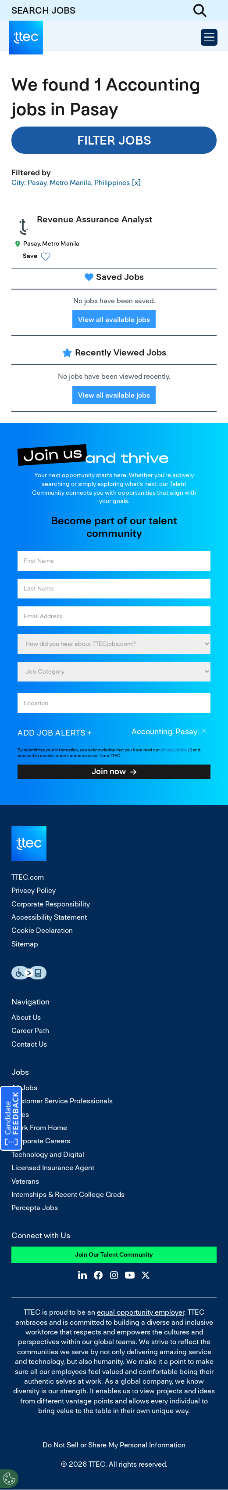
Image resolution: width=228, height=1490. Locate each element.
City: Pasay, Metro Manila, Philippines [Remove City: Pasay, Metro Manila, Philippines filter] (70, 182)
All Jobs (24, 1087)
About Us (26, 1017)
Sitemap (24, 944)
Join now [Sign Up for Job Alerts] (109, 771)
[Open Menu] (209, 37)
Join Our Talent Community (114, 1254)
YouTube (130, 1275)
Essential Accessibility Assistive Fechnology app (28, 972)
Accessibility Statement (49, 917)
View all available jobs (114, 319)
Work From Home (39, 1127)
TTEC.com (27, 877)
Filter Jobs (114, 140)
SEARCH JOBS (43, 10)
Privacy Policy (33, 890)
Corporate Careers (40, 1141)
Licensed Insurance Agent (52, 1167)
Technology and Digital (47, 1154)
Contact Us (29, 1044)
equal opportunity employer (140, 1312)
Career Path (30, 1030)
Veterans (25, 1181)
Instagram (114, 1275)
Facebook (98, 1275)
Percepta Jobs (34, 1207)
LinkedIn (82, 1275)
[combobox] (114, 703)
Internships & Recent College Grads (68, 1194)
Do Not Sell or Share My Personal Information (114, 1445)
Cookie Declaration (42, 930)
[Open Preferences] (9, 1478)
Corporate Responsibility (50, 904)
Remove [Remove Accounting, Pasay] (203, 732)
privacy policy (173, 750)
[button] (122, 256)
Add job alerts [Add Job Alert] (52, 733)
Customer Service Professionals (62, 1101)
